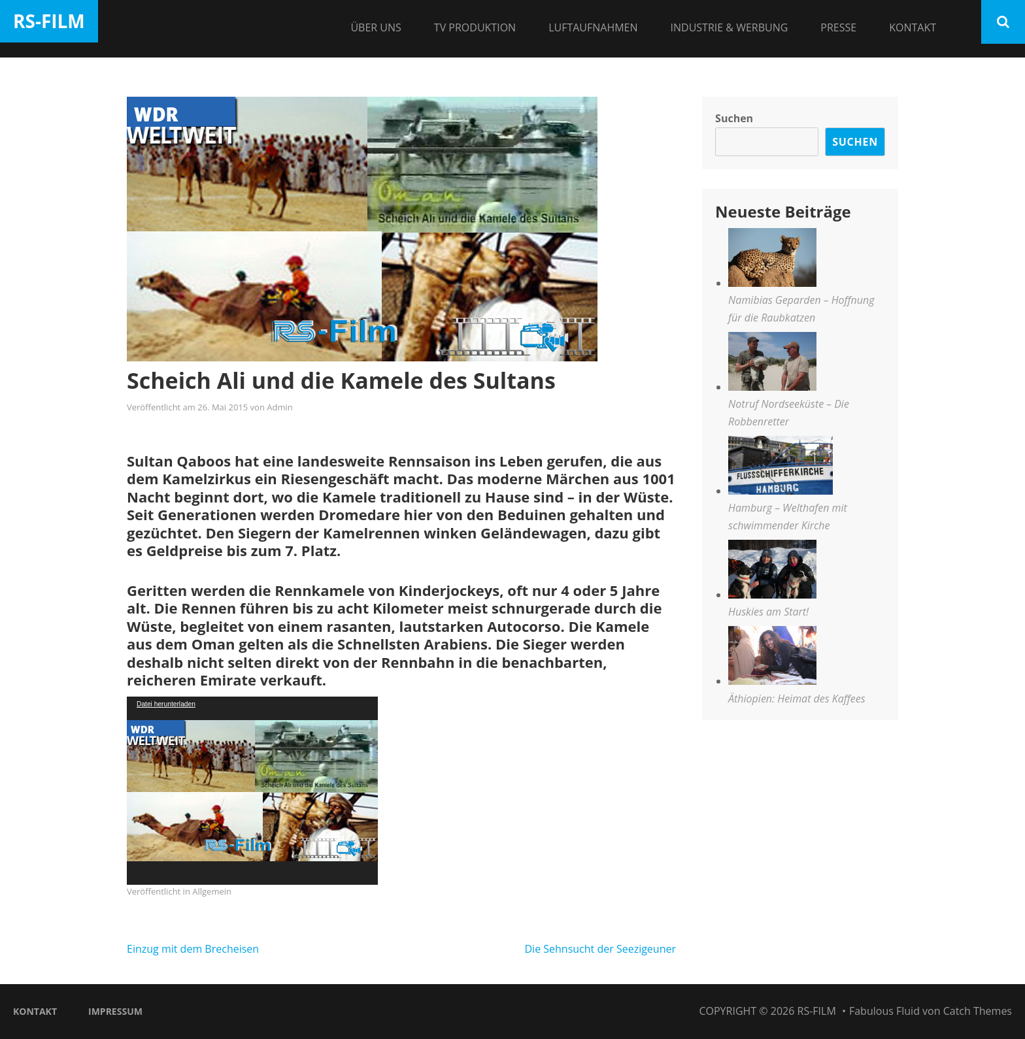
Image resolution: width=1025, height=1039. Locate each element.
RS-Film (49, 20)
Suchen (734, 118)
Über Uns (375, 27)
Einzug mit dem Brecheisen (193, 949)
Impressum (115, 1011)
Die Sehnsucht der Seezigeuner (600, 949)
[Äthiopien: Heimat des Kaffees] (772, 657)
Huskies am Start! (768, 611)
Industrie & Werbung (729, 27)
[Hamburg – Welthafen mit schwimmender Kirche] (780, 467)
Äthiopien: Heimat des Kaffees (796, 698)
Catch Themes (977, 1011)
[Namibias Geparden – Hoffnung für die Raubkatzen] (772, 259)
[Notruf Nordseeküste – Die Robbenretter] (772, 363)
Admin (279, 407)
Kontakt (912, 27)
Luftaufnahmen (592, 27)
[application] (252, 791)
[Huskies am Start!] (772, 571)
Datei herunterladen (166, 704)
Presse (838, 27)
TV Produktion (475, 27)
